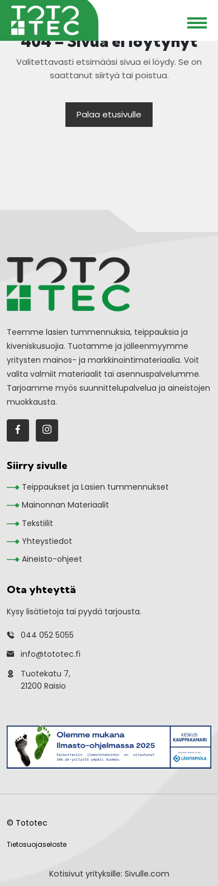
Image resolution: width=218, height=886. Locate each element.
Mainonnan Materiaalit (65, 504)
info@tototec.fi (50, 654)
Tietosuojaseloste (37, 844)
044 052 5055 (47, 635)
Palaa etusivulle (109, 114)
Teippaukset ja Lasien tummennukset (95, 486)
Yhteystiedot (47, 541)
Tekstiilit (37, 523)
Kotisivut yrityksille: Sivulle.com (109, 873)
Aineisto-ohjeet (52, 559)
